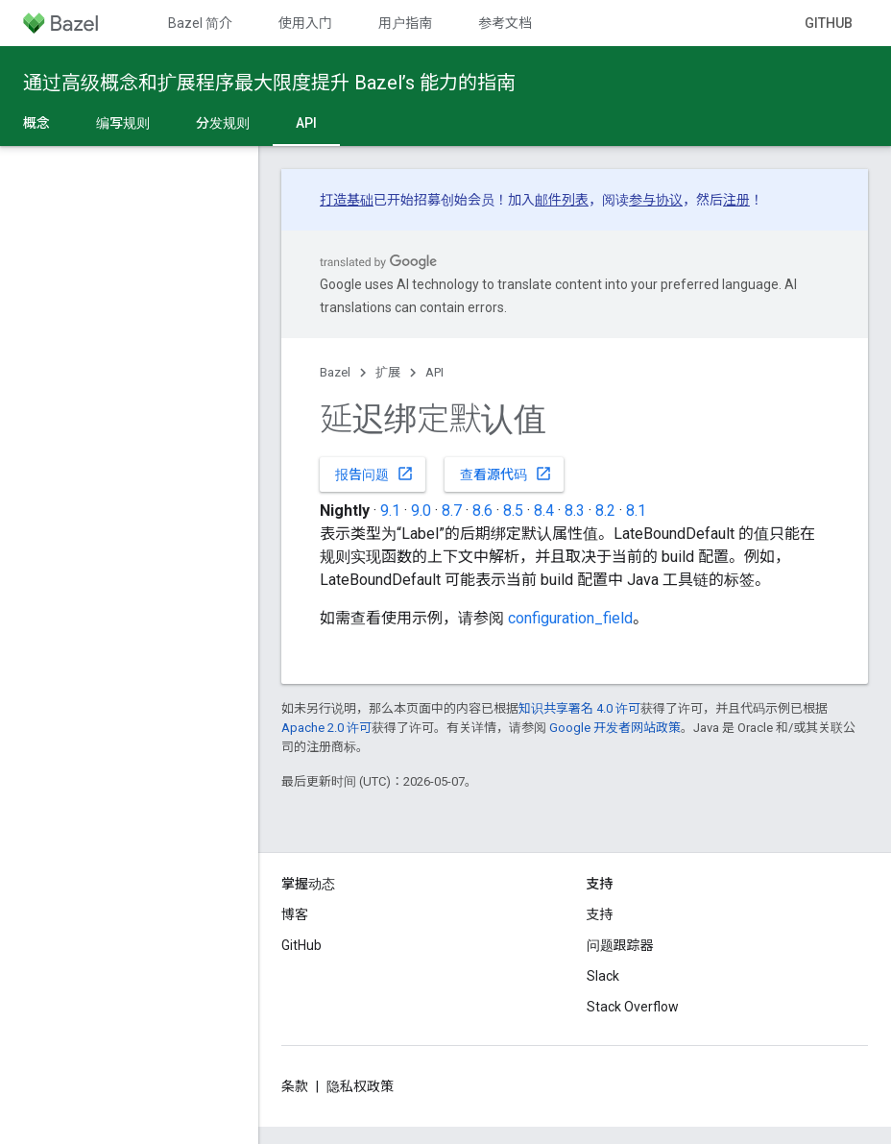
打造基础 (346, 199)
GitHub (829, 23)
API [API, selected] (306, 123)
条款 (294, 1086)
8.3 (575, 510)
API (434, 372)
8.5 (513, 510)
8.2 (605, 510)
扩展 (387, 372)
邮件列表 (562, 199)
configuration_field (570, 618)
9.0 (421, 510)
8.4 (544, 510)
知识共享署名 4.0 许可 (579, 708)
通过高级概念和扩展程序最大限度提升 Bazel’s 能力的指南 (269, 82)
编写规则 (123, 123)
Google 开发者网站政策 (615, 727)
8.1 (636, 510)
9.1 (390, 510)
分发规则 (223, 123)
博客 (294, 914)
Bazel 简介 (200, 23)
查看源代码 (506, 473)
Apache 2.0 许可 (326, 727)
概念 (36, 123)
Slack (603, 976)
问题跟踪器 (620, 945)
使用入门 (305, 23)
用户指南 (405, 23)
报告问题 (374, 473)
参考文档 (505, 23)
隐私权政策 (360, 1086)
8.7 (452, 510)
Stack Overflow (633, 1006)
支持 (600, 914)
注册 (736, 199)
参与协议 (656, 199)
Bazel (335, 372)
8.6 (482, 510)
